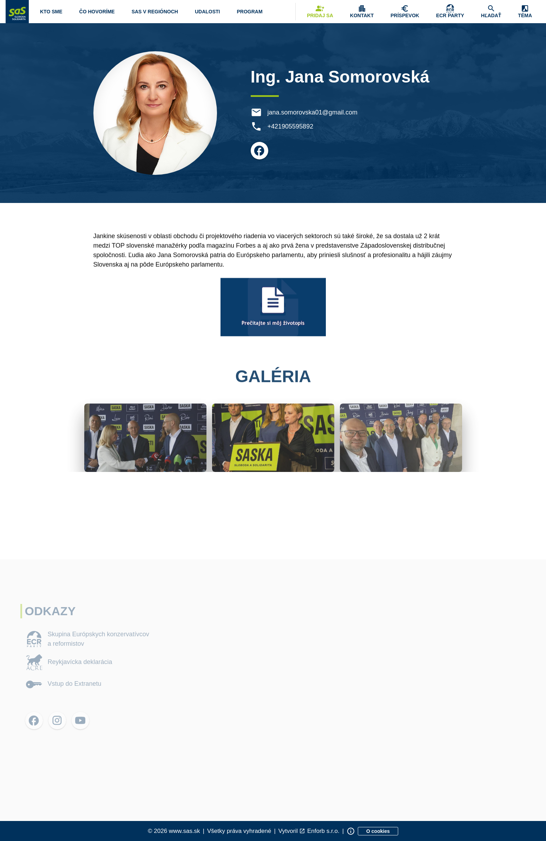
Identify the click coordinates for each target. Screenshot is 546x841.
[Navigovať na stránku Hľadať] (491, 11)
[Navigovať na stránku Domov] (17, 11)
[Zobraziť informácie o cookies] (378, 831)
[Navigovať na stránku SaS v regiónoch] (154, 11)
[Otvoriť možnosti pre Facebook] (260, 150)
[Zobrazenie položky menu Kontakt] (362, 11)
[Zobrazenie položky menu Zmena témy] (524, 11)
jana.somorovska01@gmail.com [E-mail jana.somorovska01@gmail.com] (313, 112)
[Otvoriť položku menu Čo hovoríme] (97, 11)
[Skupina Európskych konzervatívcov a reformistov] (450, 11)
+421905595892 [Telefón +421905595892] (291, 126)
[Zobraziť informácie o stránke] (351, 831)
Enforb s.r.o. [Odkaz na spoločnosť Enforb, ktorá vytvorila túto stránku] (323, 831)
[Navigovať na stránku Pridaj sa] (320, 11)
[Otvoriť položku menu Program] (249, 11)
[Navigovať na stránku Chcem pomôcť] (405, 11)
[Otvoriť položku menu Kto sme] (51, 11)
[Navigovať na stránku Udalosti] (207, 11)
